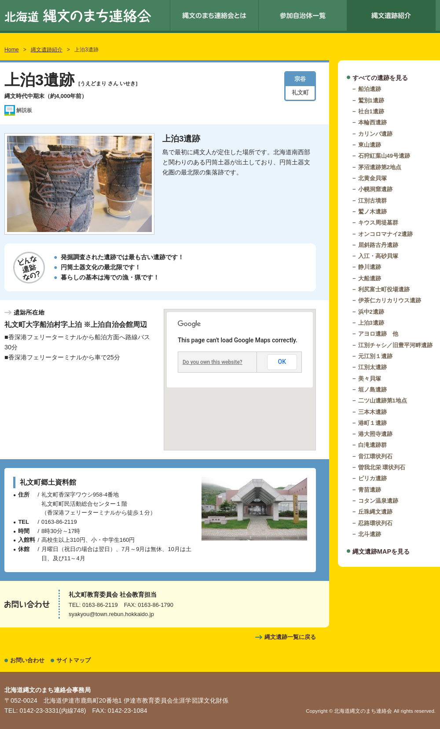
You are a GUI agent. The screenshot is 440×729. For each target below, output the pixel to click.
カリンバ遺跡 (375, 134)
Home (11, 50)
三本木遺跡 (372, 412)
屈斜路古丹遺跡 (378, 245)
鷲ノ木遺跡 (372, 211)
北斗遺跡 (369, 534)
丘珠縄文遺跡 (375, 511)
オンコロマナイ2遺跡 (385, 234)
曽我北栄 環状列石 (382, 467)
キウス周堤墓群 (378, 222)
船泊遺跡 (369, 89)
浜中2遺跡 (371, 311)
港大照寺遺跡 (375, 434)
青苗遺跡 (369, 489)
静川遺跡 (369, 267)
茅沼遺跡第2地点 (379, 167)
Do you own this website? (212, 362)
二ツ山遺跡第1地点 (382, 400)
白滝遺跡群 (372, 445)
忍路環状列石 (375, 523)
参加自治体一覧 (303, 15)
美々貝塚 (369, 378)
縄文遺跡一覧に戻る (290, 637)
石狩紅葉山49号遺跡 (384, 155)
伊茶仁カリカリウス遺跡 (389, 300)
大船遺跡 (369, 278)
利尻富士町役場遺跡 (384, 289)
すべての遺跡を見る (380, 77)
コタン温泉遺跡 (378, 500)
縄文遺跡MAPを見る (381, 551)
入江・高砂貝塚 (378, 256)
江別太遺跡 (372, 367)
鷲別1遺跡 (371, 100)
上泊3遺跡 (371, 322)
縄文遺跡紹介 (391, 15)
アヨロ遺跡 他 (378, 333)
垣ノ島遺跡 (372, 389)
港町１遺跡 (372, 423)
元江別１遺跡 (375, 356)
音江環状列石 (375, 456)
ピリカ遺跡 (372, 478)
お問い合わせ (27, 660)
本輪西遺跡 (372, 122)
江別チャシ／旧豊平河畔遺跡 (395, 345)
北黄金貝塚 (372, 178)
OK (282, 361)
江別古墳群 (372, 200)
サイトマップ (73, 660)
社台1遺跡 (371, 111)
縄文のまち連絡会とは (214, 15)
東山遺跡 (369, 144)
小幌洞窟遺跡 (375, 189)
